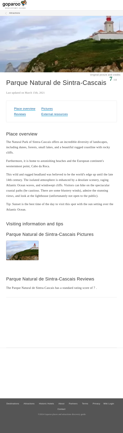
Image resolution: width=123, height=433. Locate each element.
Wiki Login (108, 403)
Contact (61, 409)
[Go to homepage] (15, 5)
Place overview (24, 108)
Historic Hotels (46, 403)
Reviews (20, 114)
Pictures (47, 108)
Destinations (12, 403)
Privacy (96, 403)
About (61, 403)
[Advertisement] (61, 322)
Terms (85, 403)
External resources (54, 114)
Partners (73, 403)
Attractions (14, 13)
